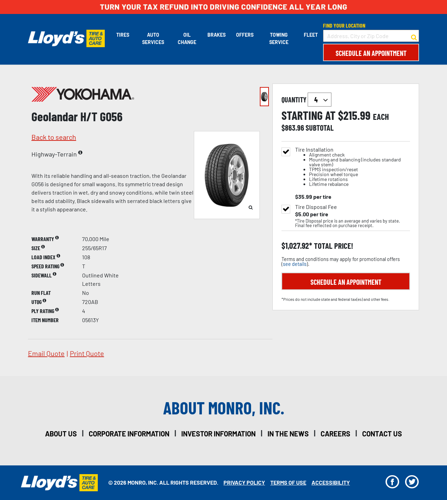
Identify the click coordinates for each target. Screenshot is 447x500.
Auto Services (153, 38)
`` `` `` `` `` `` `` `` (319, 100)
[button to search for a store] (414, 36)
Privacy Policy (244, 482)
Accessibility (331, 482)
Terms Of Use (288, 482)
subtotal (320, 127)
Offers (245, 35)
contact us (382, 433)
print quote (87, 353)
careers (335, 433)
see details (295, 264)
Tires (122, 35)
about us (61, 433)
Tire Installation (352, 167)
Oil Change (187, 38)
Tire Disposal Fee (316, 207)
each (381, 117)
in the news (288, 433)
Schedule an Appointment (371, 53)
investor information (218, 433)
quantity (306, 100)
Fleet (311, 35)
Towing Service (278, 38)
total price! (332, 246)
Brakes (216, 35)
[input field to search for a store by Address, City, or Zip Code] (371, 36)
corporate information (129, 433)
